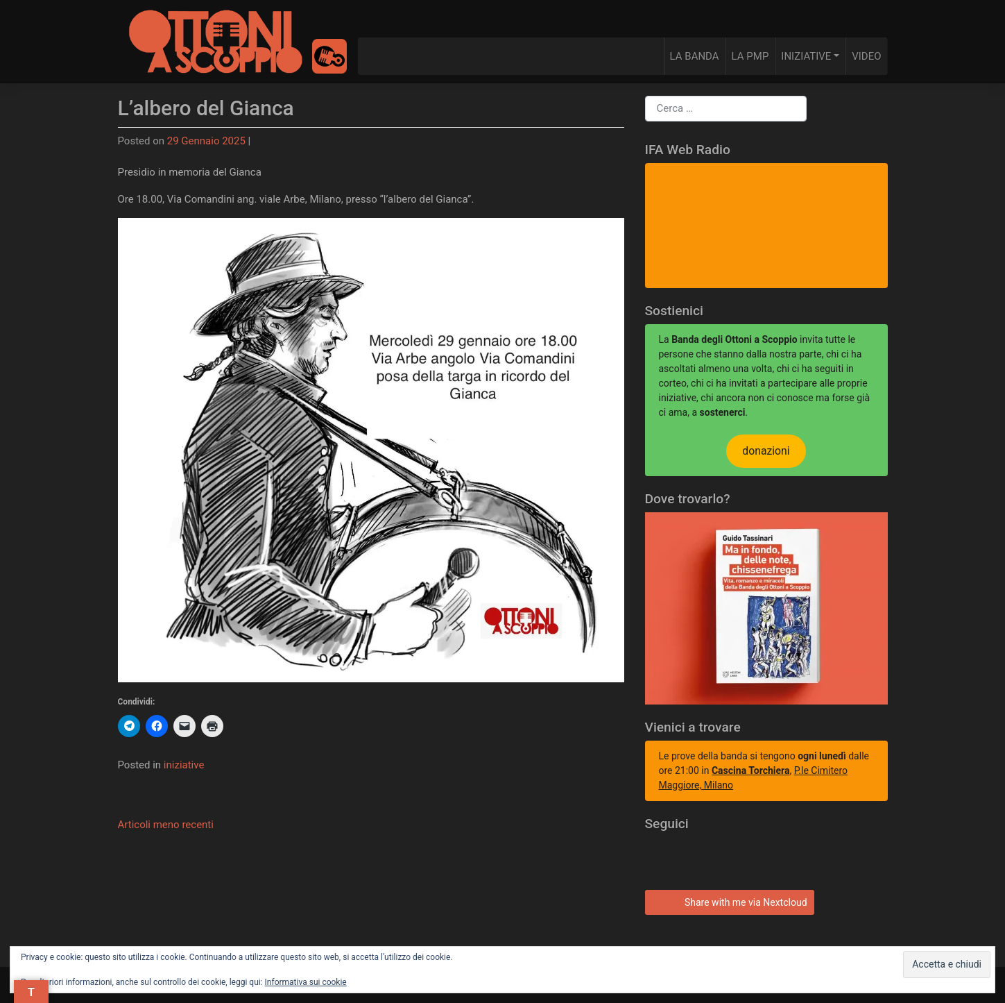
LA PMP (750, 56)
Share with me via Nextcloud (727, 901)
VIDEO (866, 56)
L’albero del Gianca (206, 108)
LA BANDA (694, 56)
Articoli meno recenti (166, 824)
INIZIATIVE (806, 56)
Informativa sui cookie (306, 982)
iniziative (184, 765)
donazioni (765, 450)
